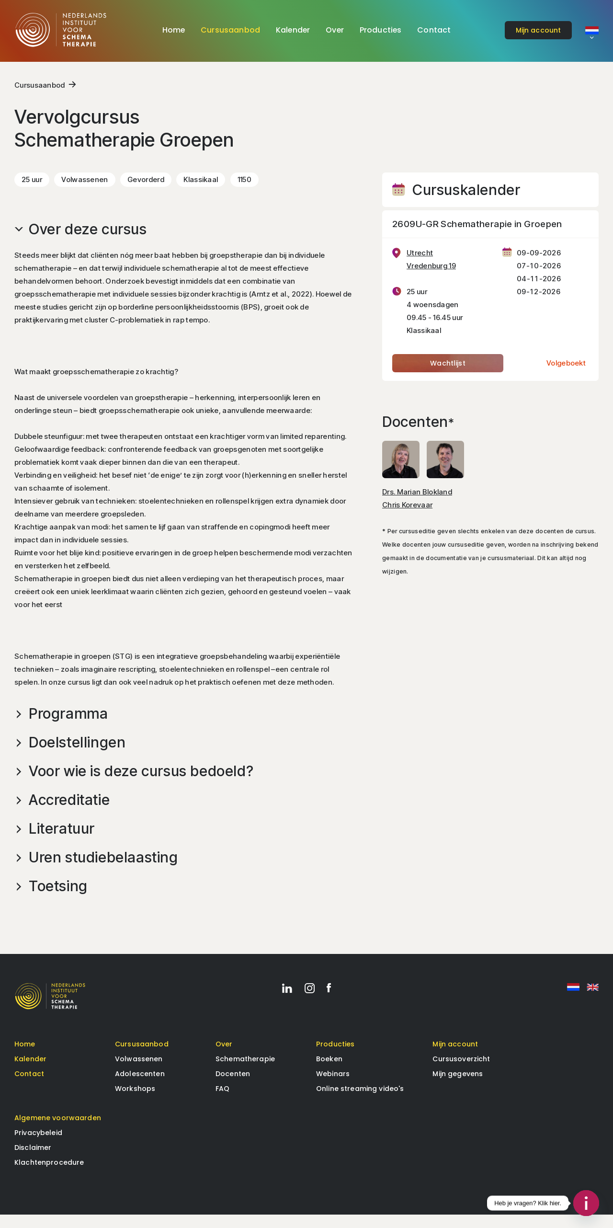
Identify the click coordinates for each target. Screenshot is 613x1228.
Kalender (293, 29)
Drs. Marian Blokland (417, 502)
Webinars (333, 1087)
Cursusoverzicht (461, 1072)
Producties (381, 29)
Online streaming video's (360, 1102)
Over (335, 29)
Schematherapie (245, 1072)
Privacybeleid (38, 1146)
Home (173, 29)
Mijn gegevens (457, 1087)
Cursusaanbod (230, 29)
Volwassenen (139, 1072)
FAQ (222, 1102)
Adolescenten (140, 1087)
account (538, 30)
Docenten (233, 1087)
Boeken (329, 1072)
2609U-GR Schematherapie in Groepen (477, 235)
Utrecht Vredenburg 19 (431, 270)
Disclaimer (32, 1161)
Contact (434, 29)
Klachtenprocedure (49, 1176)
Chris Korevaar (407, 515)
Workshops (135, 1102)
